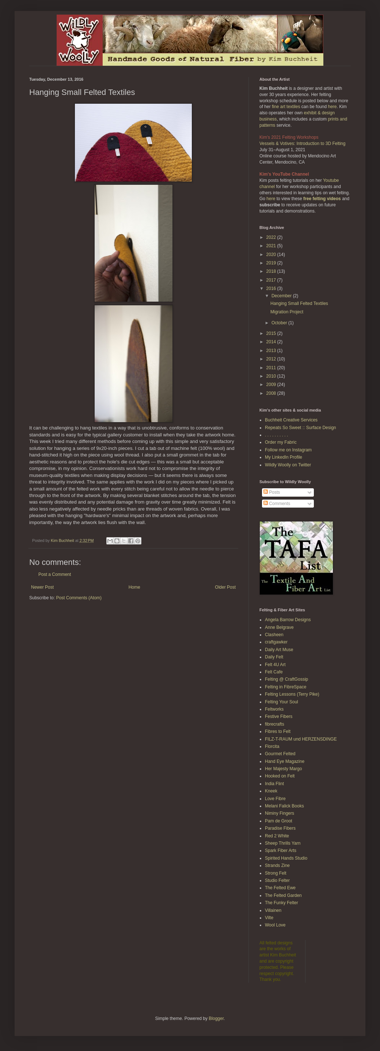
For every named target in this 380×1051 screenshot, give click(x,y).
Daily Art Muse (279, 649)
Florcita (272, 746)
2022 (271, 237)
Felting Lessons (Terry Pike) (292, 694)
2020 (271, 254)
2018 (271, 271)
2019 (271, 262)
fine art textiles (286, 106)
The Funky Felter (281, 902)
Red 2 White (277, 835)
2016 (271, 288)
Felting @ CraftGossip (286, 679)
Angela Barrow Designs (288, 619)
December (282, 295)
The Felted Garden (283, 895)
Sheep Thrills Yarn (282, 843)
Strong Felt (275, 873)
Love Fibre (275, 798)
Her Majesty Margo (283, 768)
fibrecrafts (274, 724)
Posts (271, 492)
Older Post (225, 587)
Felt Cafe (274, 671)
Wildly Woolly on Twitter (288, 464)
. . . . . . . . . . (276, 434)
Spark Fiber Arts (280, 850)
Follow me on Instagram (288, 449)
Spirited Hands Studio (286, 858)
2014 (271, 341)
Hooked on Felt (279, 776)
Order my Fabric (281, 442)
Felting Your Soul (281, 701)
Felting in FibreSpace (285, 686)
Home (134, 587)
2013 (271, 350)
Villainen (273, 910)
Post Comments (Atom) (79, 597)
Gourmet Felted (280, 753)
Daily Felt (274, 657)
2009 (271, 384)
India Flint (274, 783)
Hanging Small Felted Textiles (299, 303)
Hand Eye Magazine (284, 761)
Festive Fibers (278, 716)
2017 (271, 280)
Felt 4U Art (275, 664)
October (279, 322)
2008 (271, 393)
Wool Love (275, 925)
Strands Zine (277, 865)
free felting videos (322, 198)
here (332, 106)
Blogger (216, 1018)
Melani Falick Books (284, 806)
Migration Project (286, 311)
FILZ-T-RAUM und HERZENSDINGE (301, 739)
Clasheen (274, 634)
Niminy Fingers (279, 813)
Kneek (271, 791)
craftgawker (276, 642)
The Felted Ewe (280, 887)
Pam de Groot (278, 820)
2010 (271, 376)
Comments (276, 503)
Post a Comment (54, 574)
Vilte (269, 917)
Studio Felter (277, 880)
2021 (271, 245)
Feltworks (274, 709)
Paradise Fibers (280, 828)
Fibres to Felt (277, 731)
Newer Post (42, 587)
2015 (271, 333)
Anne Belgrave (279, 627)
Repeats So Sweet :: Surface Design (300, 427)
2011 (271, 367)
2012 (271, 359)
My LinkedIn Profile (283, 457)
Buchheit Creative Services (291, 420)
